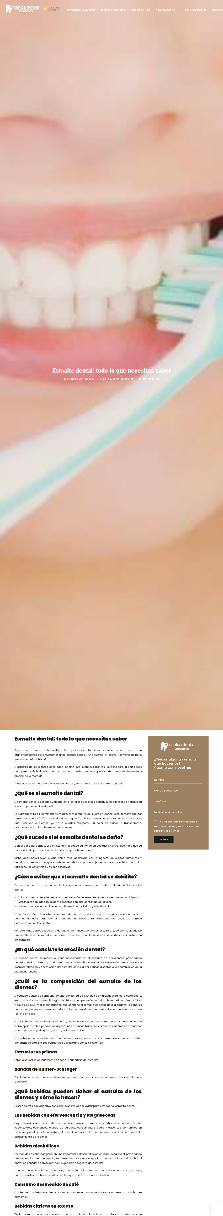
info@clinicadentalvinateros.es (179, 1109)
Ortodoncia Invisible (81, 10)
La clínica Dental (194, 10)
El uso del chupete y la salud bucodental (87, 1120)
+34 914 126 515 (173, 1097)
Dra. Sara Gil (150, 57)
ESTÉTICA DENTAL (125, 1098)
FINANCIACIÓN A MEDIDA (129, 1153)
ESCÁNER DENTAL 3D (127, 1148)
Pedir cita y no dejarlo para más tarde (60, 976)
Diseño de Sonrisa (113, 10)
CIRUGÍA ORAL (123, 1103)
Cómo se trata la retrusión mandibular (86, 1144)
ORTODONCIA (123, 1089)
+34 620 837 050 (174, 1101)
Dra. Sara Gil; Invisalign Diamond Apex (84, 1096)
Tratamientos (167, 10)
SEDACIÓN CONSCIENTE (129, 1139)
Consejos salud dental (118, 57)
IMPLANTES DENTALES (127, 1107)
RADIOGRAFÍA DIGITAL (128, 1144)
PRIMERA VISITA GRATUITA (85, 1179)
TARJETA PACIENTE (81, 1188)
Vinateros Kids (141, 10)
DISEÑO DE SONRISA (126, 1135)
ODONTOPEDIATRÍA (126, 1094)
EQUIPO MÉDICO (79, 1183)
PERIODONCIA (123, 1112)
